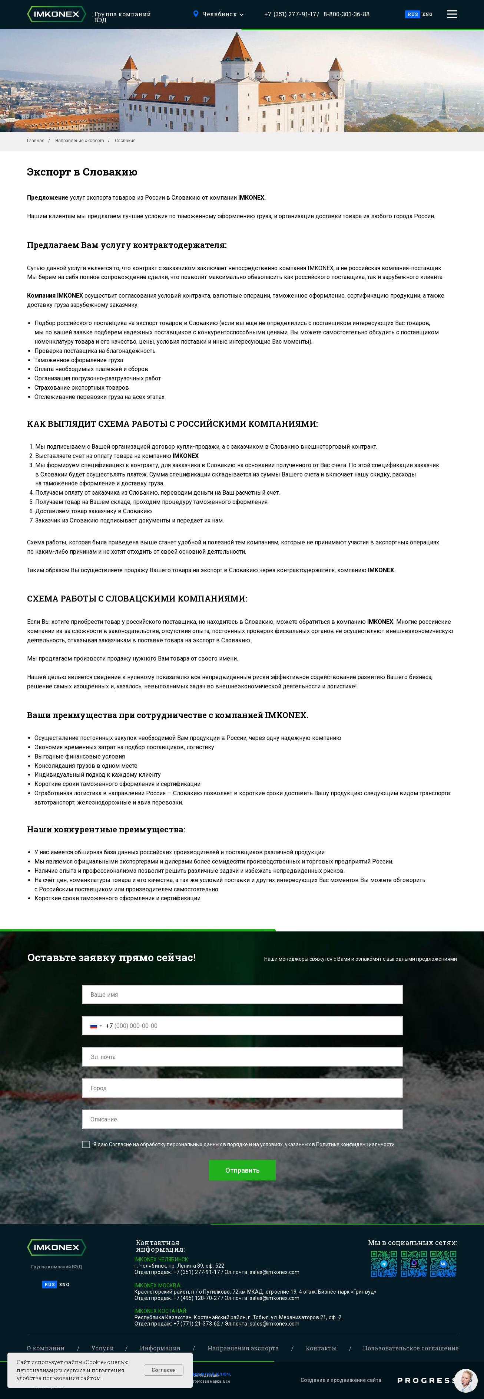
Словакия (125, 140)
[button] (452, 14)
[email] (242, 1057)
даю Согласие (114, 1144)
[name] (242, 994)
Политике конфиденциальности (355, 1144)
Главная (35, 140)
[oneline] (242, 1088)
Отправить (242, 1170)
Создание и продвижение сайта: (342, 1380)
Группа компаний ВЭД (122, 17)
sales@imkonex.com (274, 1272)
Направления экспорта (79, 140)
